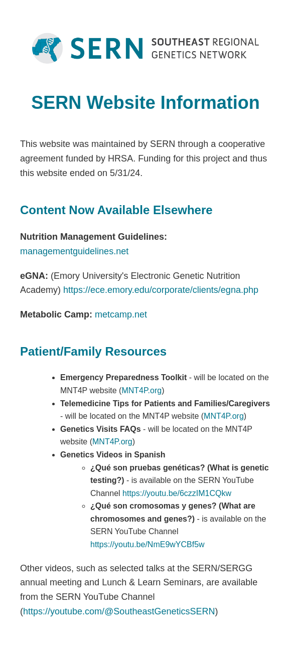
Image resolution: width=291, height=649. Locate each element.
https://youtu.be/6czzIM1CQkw (176, 493)
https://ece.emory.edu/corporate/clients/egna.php (160, 290)
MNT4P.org (141, 390)
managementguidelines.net (74, 251)
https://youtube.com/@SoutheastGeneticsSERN (119, 611)
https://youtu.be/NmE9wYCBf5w (147, 544)
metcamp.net (121, 314)
